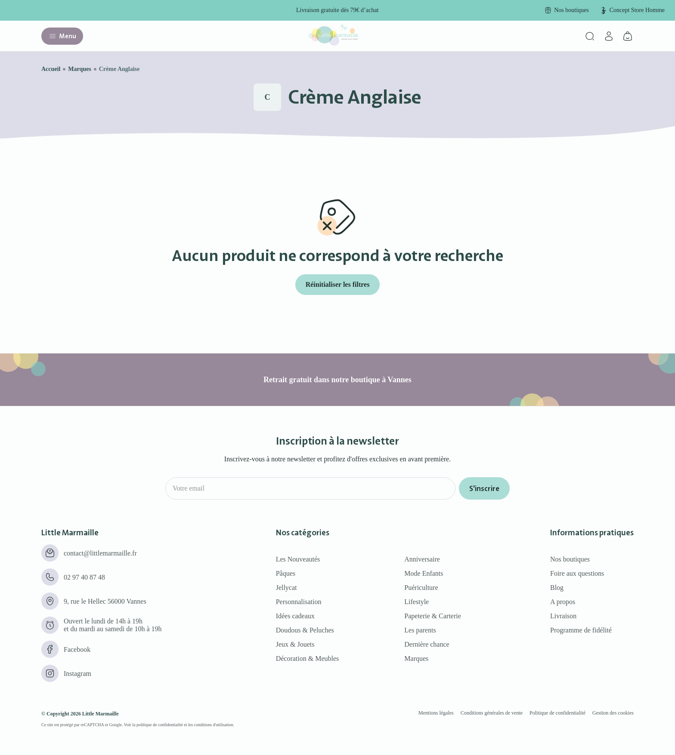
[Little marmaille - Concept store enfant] (333, 43)
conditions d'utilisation (213, 724)
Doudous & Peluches (305, 630)
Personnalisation (299, 601)
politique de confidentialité (159, 724)
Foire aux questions (577, 573)
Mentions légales (436, 713)
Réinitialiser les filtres (338, 284)
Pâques (285, 573)
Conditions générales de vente (492, 713)
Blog (557, 587)
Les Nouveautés (298, 559)
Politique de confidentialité (557, 713)
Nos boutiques (570, 559)
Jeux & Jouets (295, 644)
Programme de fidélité (581, 630)
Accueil (50, 69)
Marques (79, 69)
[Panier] (628, 36)
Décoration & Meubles (307, 658)
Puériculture (421, 587)
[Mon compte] (609, 36)
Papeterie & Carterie (432, 616)
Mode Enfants (423, 573)
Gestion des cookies (613, 713)
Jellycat (286, 587)
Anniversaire (422, 559)
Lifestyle (416, 601)
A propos (562, 601)
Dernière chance (426, 644)
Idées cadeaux (295, 616)
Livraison (563, 616)
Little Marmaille (100, 714)
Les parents (420, 630)
